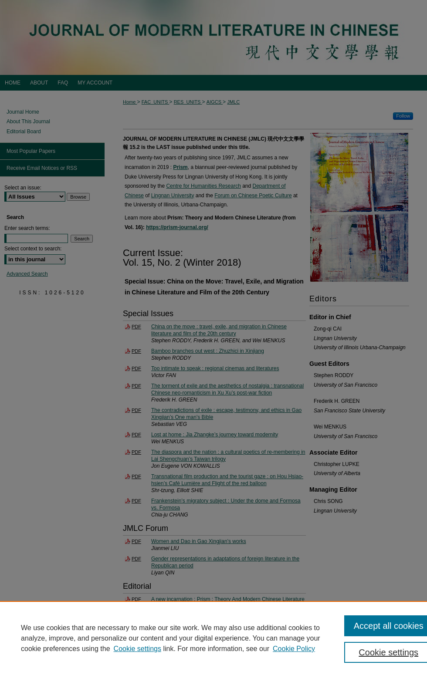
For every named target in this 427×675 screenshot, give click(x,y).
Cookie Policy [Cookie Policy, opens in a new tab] (294, 648)
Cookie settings (137, 648)
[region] (213, 638)
